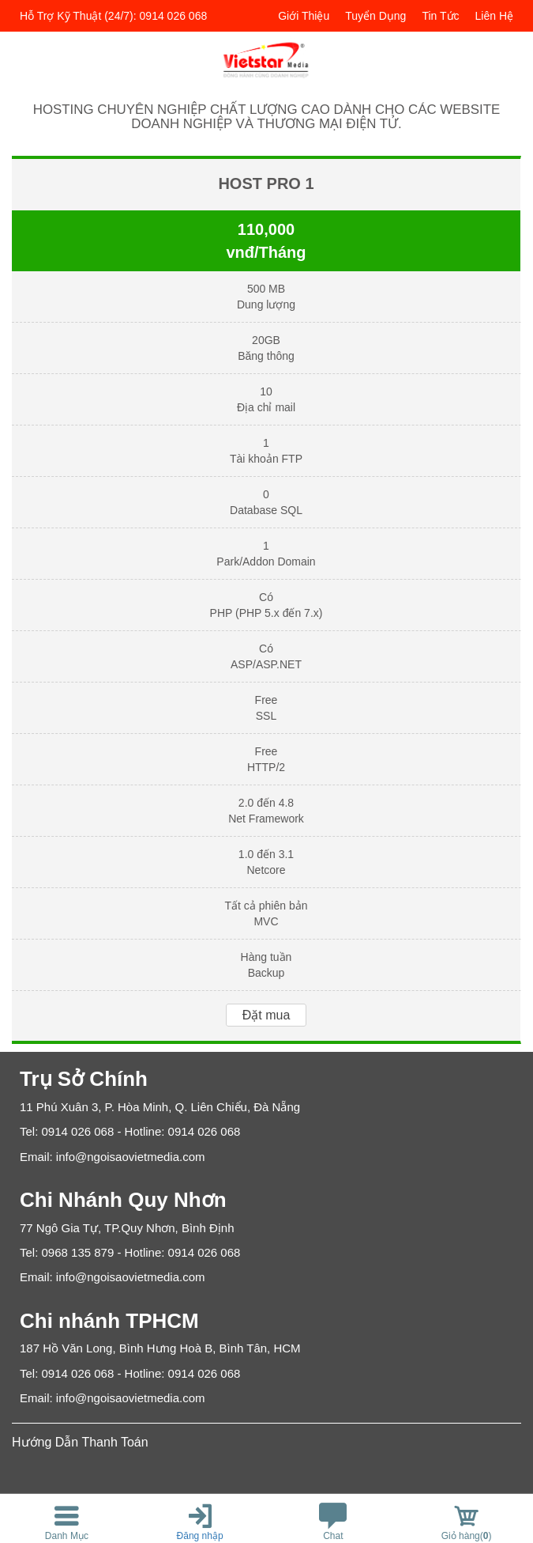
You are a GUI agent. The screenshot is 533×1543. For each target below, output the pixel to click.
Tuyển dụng (375, 15)
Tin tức (440, 15)
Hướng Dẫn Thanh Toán (80, 1442)
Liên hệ (494, 15)
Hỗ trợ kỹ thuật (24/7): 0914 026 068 (113, 15)
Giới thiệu (303, 15)
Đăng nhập (200, 1535)
